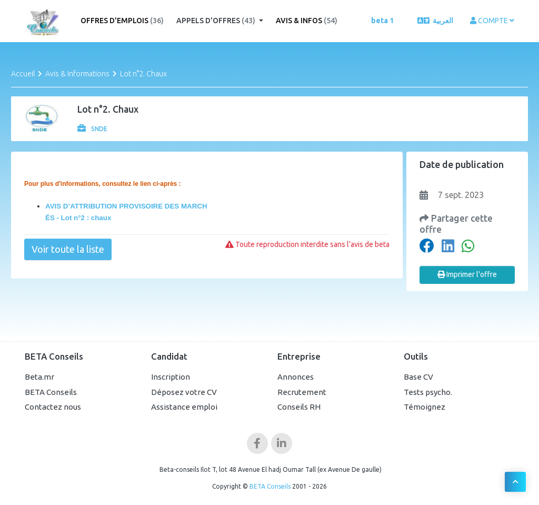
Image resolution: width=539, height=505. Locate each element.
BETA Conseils (51, 392)
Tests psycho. (428, 392)
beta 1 (382, 20)
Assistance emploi (184, 406)
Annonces (295, 376)
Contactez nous (53, 406)
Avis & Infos (306, 20)
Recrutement (301, 392)
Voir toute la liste (68, 249)
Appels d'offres (216, 20)
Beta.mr (39, 376)
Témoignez (424, 406)
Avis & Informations (77, 74)
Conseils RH (299, 406)
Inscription (170, 376)
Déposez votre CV (184, 392)
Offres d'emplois (122, 20)
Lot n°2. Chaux (143, 74)
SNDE (92, 128)
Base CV (418, 376)
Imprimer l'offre (467, 274)
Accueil (23, 74)
